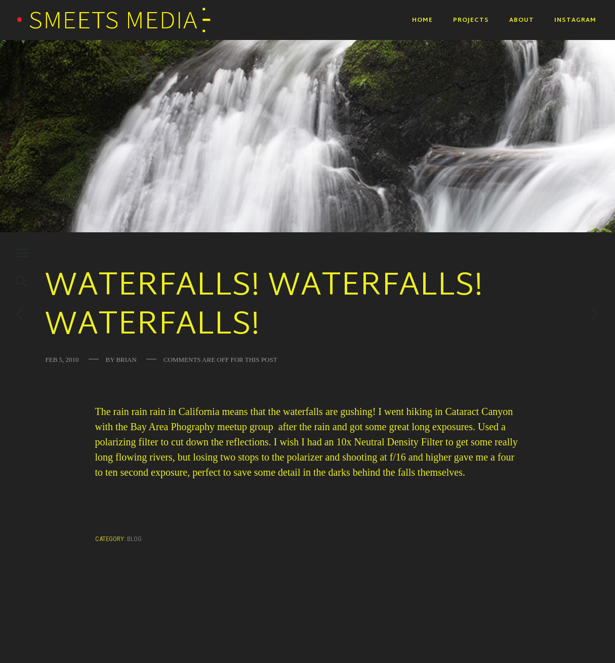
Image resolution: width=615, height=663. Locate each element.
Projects (471, 20)
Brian (126, 359)
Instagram (575, 20)
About (521, 20)
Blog (134, 539)
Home (422, 20)
